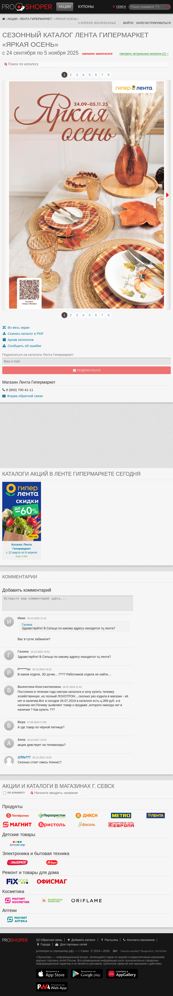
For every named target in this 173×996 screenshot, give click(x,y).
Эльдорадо (17, 862)
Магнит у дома (17, 824)
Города (43, 944)
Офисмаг (52, 881)
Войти (128, 23)
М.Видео (52, 862)
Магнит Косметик (17, 900)
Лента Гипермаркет (36, 19)
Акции (65, 7)
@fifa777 (24, 757)
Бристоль (52, 824)
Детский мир (17, 843)
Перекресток (52, 815)
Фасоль (86, 824)
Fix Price (17, 881)
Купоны (86, 7)
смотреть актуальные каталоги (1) (144, 53)
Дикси (86, 815)
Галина (27, 624)
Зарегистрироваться (153, 23)
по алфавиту (14, 793)
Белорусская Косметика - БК (52, 900)
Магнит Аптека (17, 919)
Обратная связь (49, 940)
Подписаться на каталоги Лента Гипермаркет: (38, 354)
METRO (121, 815)
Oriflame (86, 900)
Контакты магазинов (139, 940)
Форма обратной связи (22, 396)
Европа (121, 824)
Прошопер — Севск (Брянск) (27, 7)
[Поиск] (150, 7)
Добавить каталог (81, 940)
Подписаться (86, 370)
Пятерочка (17, 815)
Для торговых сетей (71, 944)
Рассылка (109, 940)
